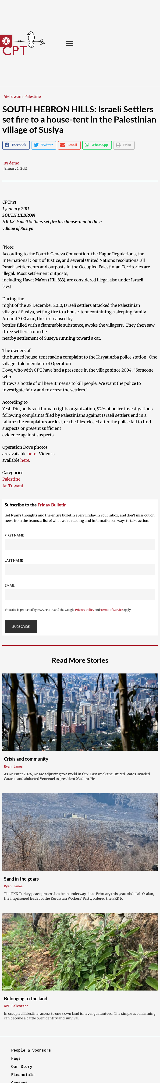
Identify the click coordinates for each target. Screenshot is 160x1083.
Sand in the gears (21, 878)
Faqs (16, 1058)
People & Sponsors (31, 1050)
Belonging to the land (25, 998)
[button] (6, 41)
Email (9, 585)
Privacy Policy (84, 610)
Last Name (14, 560)
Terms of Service (111, 610)
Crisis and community (26, 759)
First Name (14, 535)
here (31, 453)
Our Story (21, 1066)
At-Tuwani (13, 96)
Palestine (32, 96)
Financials (23, 1074)
